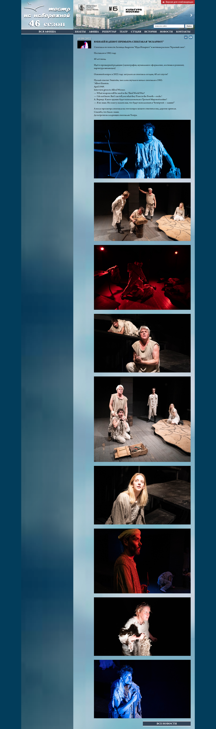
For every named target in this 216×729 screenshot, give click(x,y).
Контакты (183, 32)
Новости (166, 32)
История (150, 32)
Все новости (167, 724)
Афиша (94, 32)
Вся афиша (47, 32)
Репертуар (109, 32)
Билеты (80, 32)
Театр (124, 32)
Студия (136, 32)
